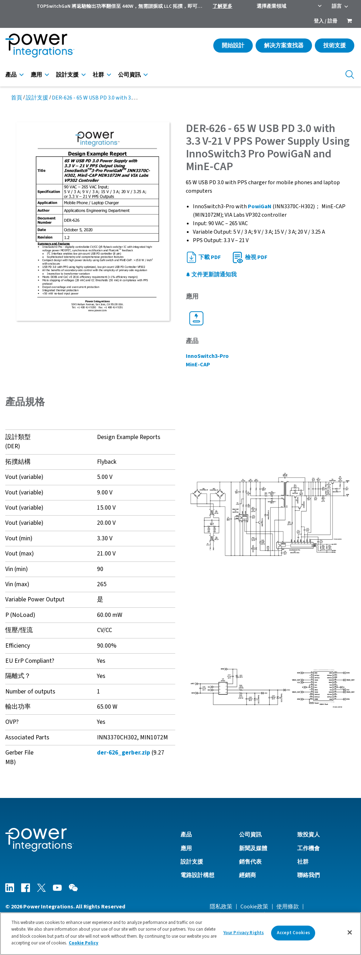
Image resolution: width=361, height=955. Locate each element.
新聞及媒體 (253, 848)
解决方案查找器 (284, 45)
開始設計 (233, 45)
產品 (11, 75)
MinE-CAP (198, 364)
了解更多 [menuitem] (222, 6)
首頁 (16, 98)
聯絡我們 (308, 875)
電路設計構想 (197, 875)
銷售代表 (250, 862)
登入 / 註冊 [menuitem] (325, 21)
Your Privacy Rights (244, 933)
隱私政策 (221, 907)
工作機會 (308, 848)
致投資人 (308, 835)
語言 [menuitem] (337, 6)
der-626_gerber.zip (123, 752)
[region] (180, 933)
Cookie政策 (254, 907)
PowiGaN (260, 206)
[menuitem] (349, 21)
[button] (271, 514)
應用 (36, 75)
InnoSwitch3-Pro (207, 356)
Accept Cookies (293, 933)
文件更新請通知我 (211, 274)
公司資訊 (129, 75)
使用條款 (287, 907)
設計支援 (67, 75)
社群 (98, 75)
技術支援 (334, 45)
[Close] (349, 932)
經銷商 (247, 875)
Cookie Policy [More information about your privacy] (83, 943)
